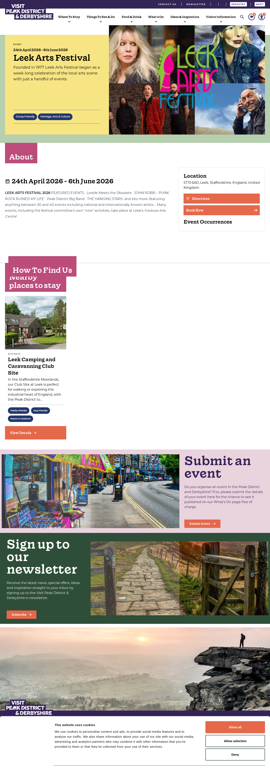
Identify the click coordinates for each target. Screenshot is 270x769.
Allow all (235, 714)
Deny (235, 741)
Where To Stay (69, 17)
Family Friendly (18, 410)
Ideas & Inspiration (184, 17)
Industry (238, 4)
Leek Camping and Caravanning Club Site (31, 366)
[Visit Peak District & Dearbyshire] (29, 11)
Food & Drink (131, 17)
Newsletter (196, 4)
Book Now (221, 210)
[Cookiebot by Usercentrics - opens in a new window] (27, 761)
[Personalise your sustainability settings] (251, 17)
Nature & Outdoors (20, 418)
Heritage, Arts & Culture (55, 117)
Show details (218, 761)
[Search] (242, 17)
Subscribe (21, 615)
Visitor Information (221, 17)
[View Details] (35, 432)
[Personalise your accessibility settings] (261, 17)
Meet (260, 4)
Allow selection (235, 728)
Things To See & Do (101, 17)
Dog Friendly (41, 410)
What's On (156, 17)
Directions (198, 198)
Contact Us (167, 4)
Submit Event (202, 524)
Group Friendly (25, 117)
